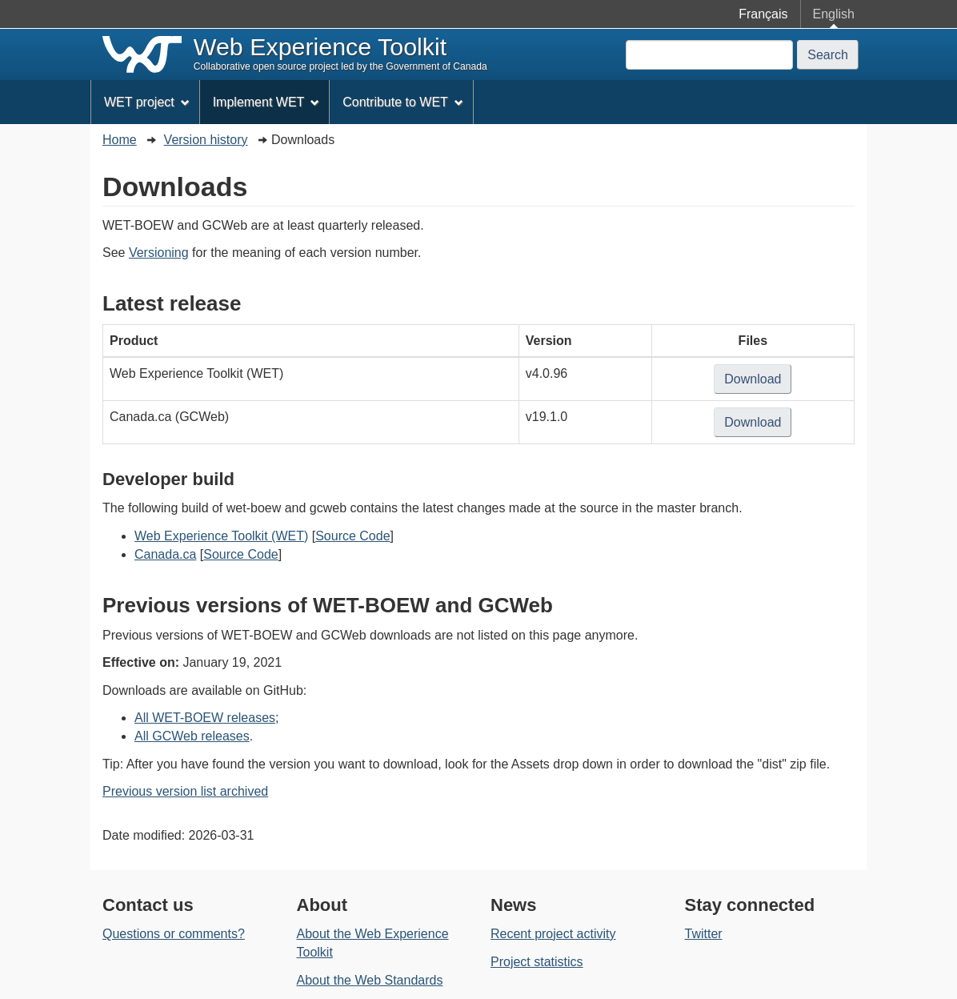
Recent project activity (553, 934)
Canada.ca (165, 554)
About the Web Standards (370, 980)
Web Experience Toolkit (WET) (221, 536)
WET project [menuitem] (147, 102)
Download (757, 382)
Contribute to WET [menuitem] (402, 102)
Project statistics (537, 962)
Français (763, 14)
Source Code (352, 536)
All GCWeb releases (192, 736)
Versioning (159, 252)
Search (827, 55)
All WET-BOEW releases (204, 717)
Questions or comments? (173, 934)
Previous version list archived (185, 791)
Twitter (704, 934)
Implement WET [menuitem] (266, 102)
